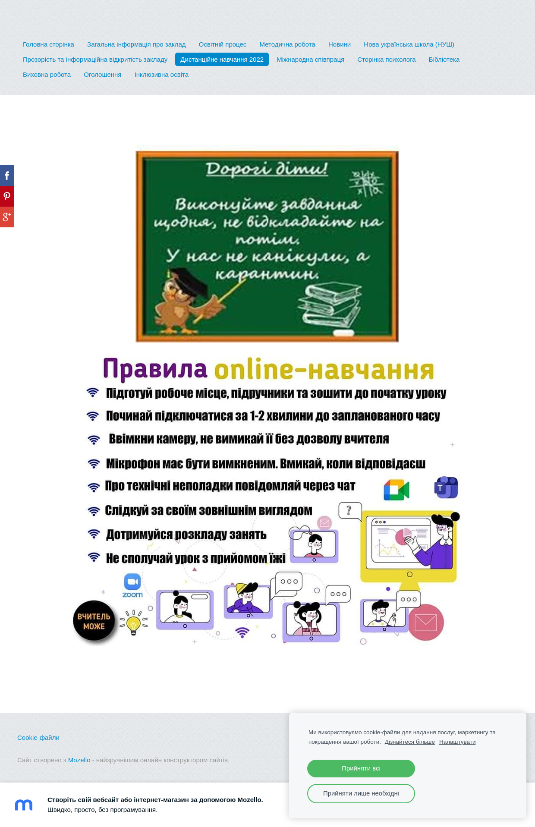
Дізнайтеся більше (410, 742)
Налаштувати (457, 742)
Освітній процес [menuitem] (223, 44)
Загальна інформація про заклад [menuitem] (136, 44)
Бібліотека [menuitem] (444, 59)
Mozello (79, 760)
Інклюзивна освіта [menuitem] (162, 74)
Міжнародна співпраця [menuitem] (310, 59)
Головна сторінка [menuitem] (48, 44)
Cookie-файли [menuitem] (38, 737)
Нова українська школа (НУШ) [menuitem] (409, 44)
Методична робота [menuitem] (287, 44)
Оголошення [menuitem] (102, 74)
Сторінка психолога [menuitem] (386, 59)
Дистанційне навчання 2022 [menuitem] (222, 59)
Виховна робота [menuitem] (47, 74)
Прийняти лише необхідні (361, 793)
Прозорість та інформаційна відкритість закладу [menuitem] (95, 59)
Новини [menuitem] (339, 44)
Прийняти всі (361, 768)
